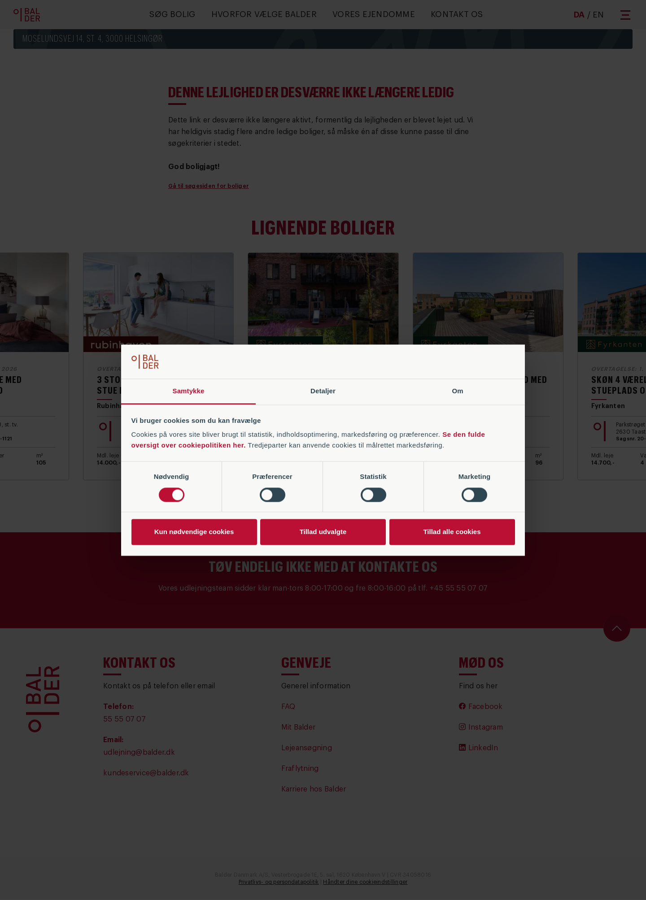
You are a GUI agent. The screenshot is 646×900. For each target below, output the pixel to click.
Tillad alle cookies (451, 532)
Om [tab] (457, 391)
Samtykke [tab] (189, 391)
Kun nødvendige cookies (194, 532)
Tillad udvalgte (323, 532)
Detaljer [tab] (323, 391)
